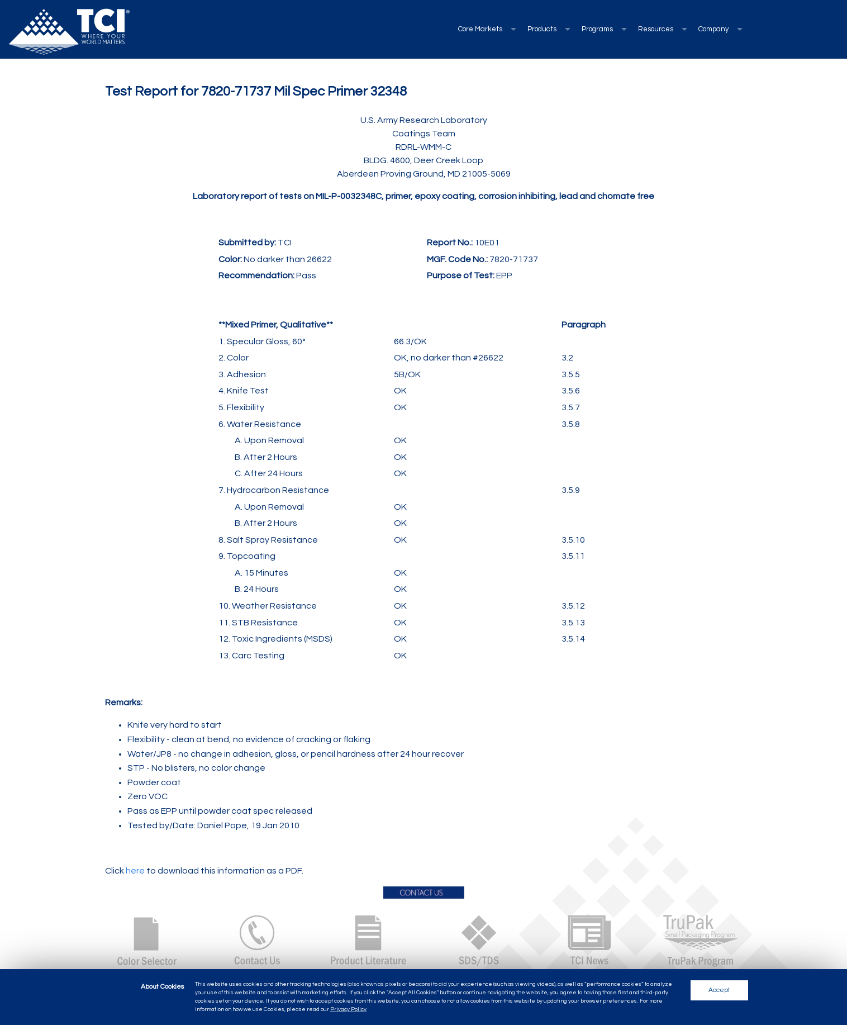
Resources (655, 29)
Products (541, 29)
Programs (597, 29)
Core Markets (480, 29)
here (135, 870)
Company (713, 29)
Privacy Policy (348, 1009)
